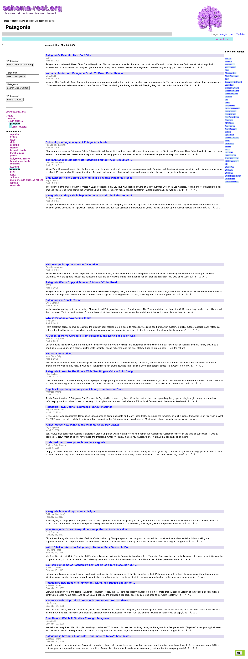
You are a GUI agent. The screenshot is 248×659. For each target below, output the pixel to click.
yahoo (232, 34)
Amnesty (228, 61)
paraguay (14, 166)
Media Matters (230, 111)
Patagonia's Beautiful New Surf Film (68, 55)
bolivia (13, 137)
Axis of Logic (230, 67)
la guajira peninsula (20, 161)
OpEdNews (229, 135)
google (223, 34)
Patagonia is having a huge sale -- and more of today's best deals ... (89, 636)
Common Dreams (232, 88)
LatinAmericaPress (232, 108)
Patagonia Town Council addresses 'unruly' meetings (79, 407)
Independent (230, 105)
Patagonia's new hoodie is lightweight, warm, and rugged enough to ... (90, 582)
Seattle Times (230, 155)
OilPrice (228, 132)
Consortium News (232, 91)
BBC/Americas (230, 73)
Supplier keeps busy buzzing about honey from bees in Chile (84, 389)
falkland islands (18, 150)
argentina (14, 134)
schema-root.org (16, 111)
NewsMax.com (230, 129)
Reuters (228, 147)
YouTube (240, 34)
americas (12, 118)
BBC (227, 70)
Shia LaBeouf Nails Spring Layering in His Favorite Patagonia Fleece (89, 177)
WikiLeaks (229, 170)
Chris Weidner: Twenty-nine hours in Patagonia (75, 442)
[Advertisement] (75, 112)
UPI (226, 164)
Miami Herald (230, 114)
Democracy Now (231, 94)
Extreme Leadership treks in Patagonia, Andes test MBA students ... (88, 600)
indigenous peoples (20, 158)
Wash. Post (229, 167)
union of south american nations (26, 180)
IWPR (227, 103)
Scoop (227, 149)
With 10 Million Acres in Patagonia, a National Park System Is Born (88, 547)
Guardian (228, 97)
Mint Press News (232, 117)
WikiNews (229, 173)
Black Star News (231, 76)
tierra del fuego (19, 126)
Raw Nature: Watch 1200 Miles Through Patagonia (77, 618)
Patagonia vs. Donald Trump (63, 300)
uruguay (14, 182)
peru (12, 172)
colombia (14, 145)
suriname (14, 177)
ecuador (14, 148)
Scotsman (229, 152)
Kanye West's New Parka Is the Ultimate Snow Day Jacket (82, 424)
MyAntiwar (229, 120)
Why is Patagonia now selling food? (68, 318)
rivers (13, 174)
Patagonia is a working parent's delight (70, 511)
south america (15, 121)
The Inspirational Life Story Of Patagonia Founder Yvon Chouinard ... (89, 160)
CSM (227, 79)
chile (12, 142)
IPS (226, 100)
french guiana (17, 153)
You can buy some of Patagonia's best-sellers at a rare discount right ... (91, 565)
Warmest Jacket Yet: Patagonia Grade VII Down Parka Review (84, 73)
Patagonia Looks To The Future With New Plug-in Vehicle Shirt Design (90, 371)
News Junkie (230, 126)
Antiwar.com (229, 64)
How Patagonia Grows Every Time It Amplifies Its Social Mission (86, 529)
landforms (15, 164)
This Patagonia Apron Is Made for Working (72, 264)
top (239, 653)
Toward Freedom (231, 158)
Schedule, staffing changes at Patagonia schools (76, 142)
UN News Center (232, 161)
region (10, 115)
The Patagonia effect (59, 353)
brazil (13, 139)
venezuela (15, 185)
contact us (221, 39)
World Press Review (233, 176)
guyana (13, 155)
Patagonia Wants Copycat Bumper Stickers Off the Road (81, 282)
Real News (229, 144)
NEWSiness (229, 123)
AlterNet (228, 59)
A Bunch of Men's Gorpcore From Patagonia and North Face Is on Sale (91, 335)
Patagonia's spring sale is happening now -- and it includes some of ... (90, 195)
